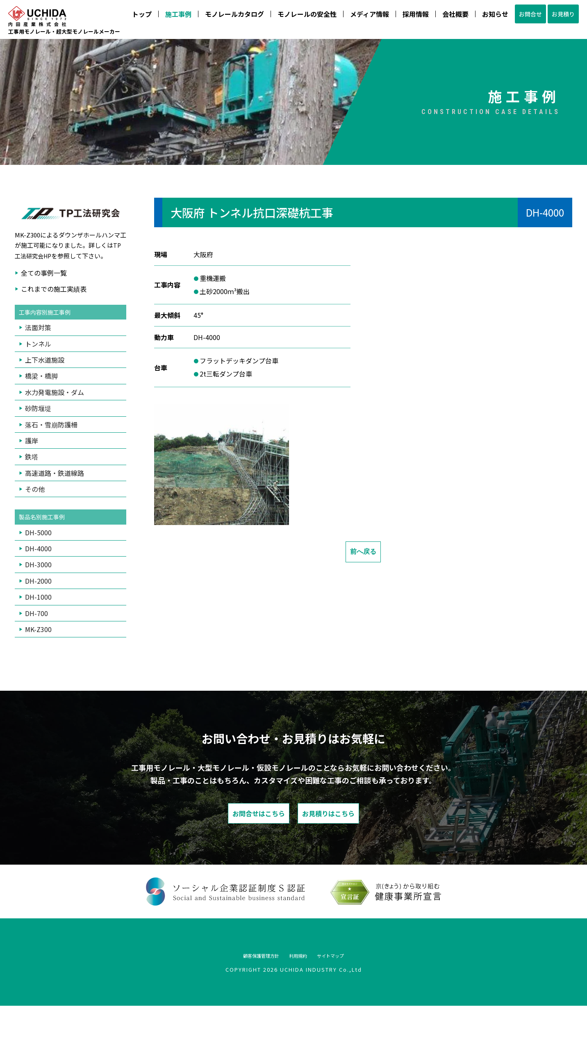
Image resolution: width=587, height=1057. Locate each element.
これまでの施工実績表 (53, 334)
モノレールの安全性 (183, 60)
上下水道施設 (44, 406)
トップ (18, 60)
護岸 (31, 487)
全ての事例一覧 (44, 318)
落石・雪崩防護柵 (51, 471)
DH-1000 (38, 644)
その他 (35, 535)
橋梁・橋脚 (41, 422)
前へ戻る (363, 597)
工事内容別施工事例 (48, 358)
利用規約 (300, 1006)
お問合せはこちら (230, 862)
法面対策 (38, 374)
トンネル (38, 390)
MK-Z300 (38, 677)
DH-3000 (38, 612)
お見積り (455, 60)
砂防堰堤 (38, 454)
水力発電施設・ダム (54, 438)
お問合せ (412, 60)
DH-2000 (38, 628)
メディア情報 (245, 60)
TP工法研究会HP (68, 296)
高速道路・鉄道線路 (54, 519)
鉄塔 (31, 503)
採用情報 (292, 60)
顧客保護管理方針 (246, 1006)
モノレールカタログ (110, 60)
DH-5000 (38, 579)
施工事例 (54, 60)
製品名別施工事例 (45, 564)
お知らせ (371, 60)
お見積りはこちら (357, 862)
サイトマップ (347, 1006)
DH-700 (36, 660)
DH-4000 (38, 596)
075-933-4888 (421, 75)
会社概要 (332, 60)
